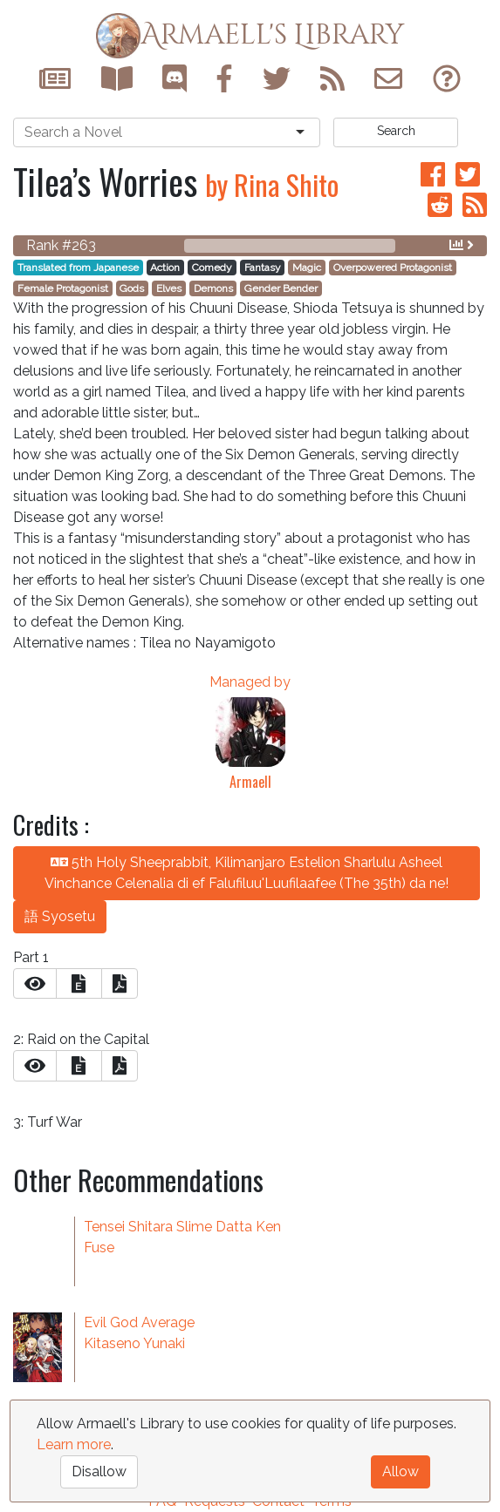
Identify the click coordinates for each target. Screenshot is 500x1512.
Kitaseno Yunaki (134, 1343)
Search (396, 131)
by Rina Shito (272, 184)
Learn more (74, 1444)
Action (165, 267)
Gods (132, 288)
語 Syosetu (59, 916)
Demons (213, 288)
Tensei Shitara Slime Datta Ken (182, 1226)
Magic (306, 267)
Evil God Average (139, 1322)
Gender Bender (281, 288)
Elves (169, 288)
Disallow (99, 1471)
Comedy (212, 267)
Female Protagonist (62, 288)
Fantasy (262, 267)
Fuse (99, 1247)
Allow (400, 1471)
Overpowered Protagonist (392, 267)
